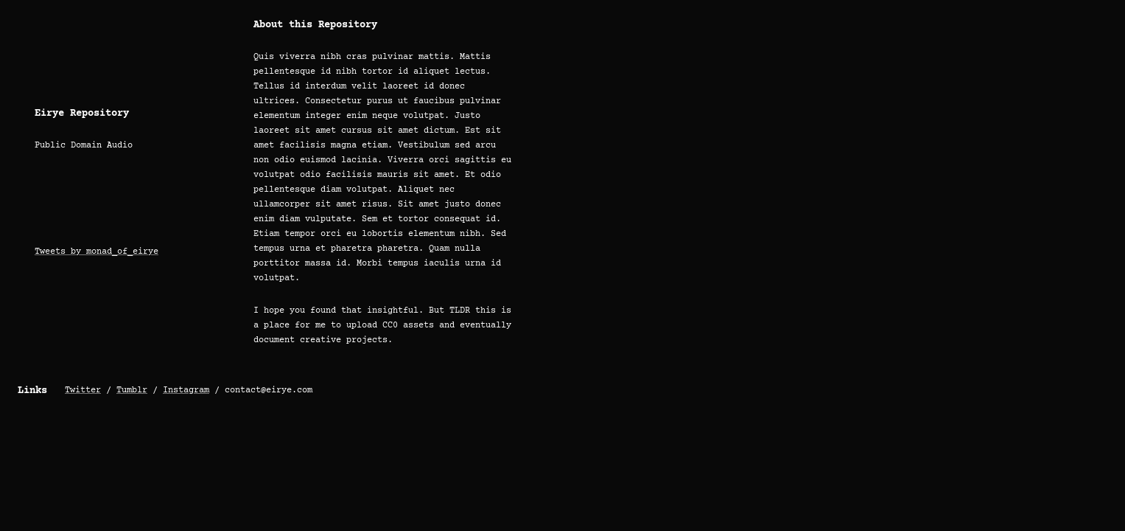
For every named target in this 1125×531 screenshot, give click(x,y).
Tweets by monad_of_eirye (96, 252)
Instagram (186, 390)
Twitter (83, 390)
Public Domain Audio (84, 145)
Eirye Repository (82, 113)
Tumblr (131, 390)
